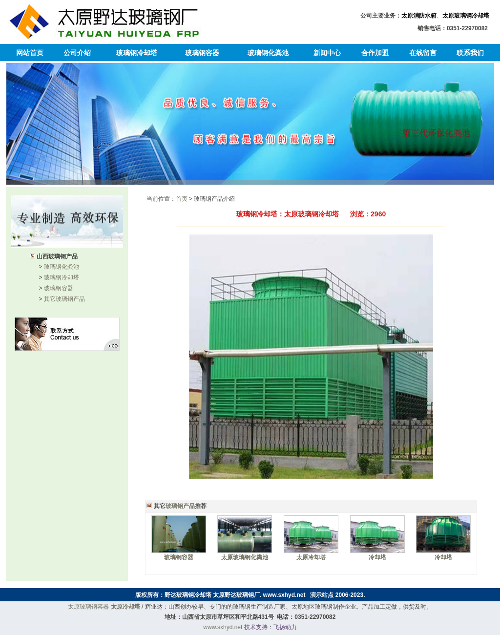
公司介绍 (77, 53)
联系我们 (470, 53)
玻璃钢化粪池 (268, 53)
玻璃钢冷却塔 (136, 53)
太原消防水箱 (419, 15)
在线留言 (423, 53)
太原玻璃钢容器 (88, 606)
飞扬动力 (285, 627)
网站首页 (29, 53)
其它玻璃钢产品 (64, 299)
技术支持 (256, 627)
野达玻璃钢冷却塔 (188, 595)
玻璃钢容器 (202, 53)
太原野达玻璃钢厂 (236, 595)
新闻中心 (327, 53)
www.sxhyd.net (284, 595)
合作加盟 (375, 53)
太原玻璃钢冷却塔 (465, 15)
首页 (182, 198)
